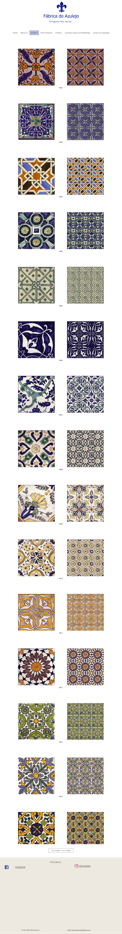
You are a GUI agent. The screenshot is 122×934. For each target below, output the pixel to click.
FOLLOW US (55, 862)
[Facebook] (6, 867)
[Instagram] (76, 866)
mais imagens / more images (60, 850)
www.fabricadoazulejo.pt (31, 930)
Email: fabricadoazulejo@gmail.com (79, 930)
